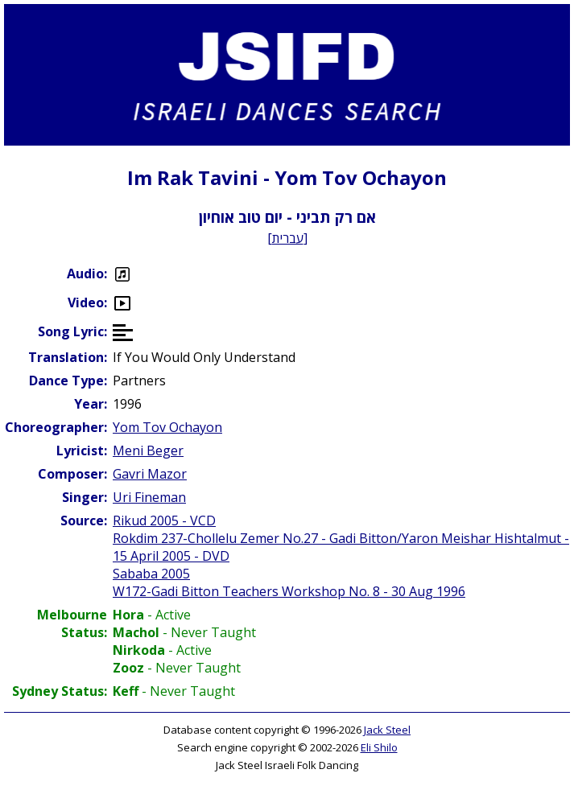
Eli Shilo (379, 747)
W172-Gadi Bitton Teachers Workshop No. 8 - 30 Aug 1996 (289, 591)
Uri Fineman (149, 497)
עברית (288, 238)
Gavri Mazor (150, 474)
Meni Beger (148, 450)
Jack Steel (387, 729)
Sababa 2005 (151, 573)
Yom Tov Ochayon (167, 427)
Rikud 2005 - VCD (164, 520)
